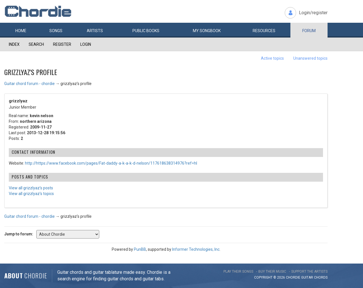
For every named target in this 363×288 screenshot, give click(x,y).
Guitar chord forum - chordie (29, 83)
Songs (55, 30)
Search (36, 44)
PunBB (140, 249)
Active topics (272, 58)
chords (321, 277)
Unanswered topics (310, 58)
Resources (264, 30)
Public (145, 30)
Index (14, 44)
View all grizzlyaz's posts (31, 188)
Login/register (313, 12)
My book (207, 30)
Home (20, 30)
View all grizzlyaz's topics (31, 193)
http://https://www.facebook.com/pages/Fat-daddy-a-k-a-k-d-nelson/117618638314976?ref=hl (111, 163)
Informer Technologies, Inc (196, 249)
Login (85, 44)
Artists (95, 30)
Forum (309, 30)
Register (62, 44)
